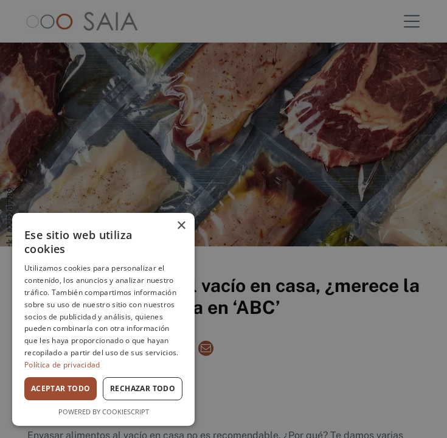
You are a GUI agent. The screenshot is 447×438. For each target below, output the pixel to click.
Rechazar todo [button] (142, 388)
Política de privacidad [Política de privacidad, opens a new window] (62, 365)
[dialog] (103, 319)
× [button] (180, 226)
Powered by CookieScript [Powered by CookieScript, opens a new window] (103, 411)
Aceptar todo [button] (61, 388)
